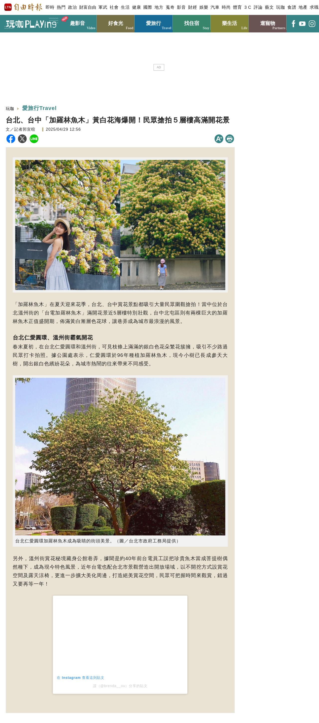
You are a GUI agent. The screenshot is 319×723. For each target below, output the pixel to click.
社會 (114, 7)
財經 (192, 7)
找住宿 (192, 22)
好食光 (116, 22)
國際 (147, 7)
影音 (181, 7)
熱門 (61, 7)
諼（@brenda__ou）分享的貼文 (120, 686)
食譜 (291, 7)
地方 (159, 7)
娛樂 (203, 7)
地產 (303, 7)
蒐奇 (170, 7)
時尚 (226, 7)
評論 (258, 7)
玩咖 (280, 7)
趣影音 (78, 22)
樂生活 (230, 22)
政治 (72, 7)
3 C (247, 7)
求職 (314, 7)
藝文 (269, 7)
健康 (136, 7)
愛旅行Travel (39, 108)
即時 (50, 7)
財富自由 (87, 7)
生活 (125, 7)
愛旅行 (154, 22)
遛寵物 (268, 22)
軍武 (102, 7)
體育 (237, 7)
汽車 (215, 7)
